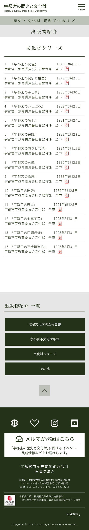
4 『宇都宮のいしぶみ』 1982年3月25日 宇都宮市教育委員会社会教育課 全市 (44, 108)
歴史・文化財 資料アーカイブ (44, 20)
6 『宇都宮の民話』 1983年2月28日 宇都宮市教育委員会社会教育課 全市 (44, 136)
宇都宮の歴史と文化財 (25, 6)
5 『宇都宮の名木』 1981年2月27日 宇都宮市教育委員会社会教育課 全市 (44, 122)
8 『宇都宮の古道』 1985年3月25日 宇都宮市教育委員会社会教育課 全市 (44, 165)
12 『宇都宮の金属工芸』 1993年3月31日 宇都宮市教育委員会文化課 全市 (44, 221)
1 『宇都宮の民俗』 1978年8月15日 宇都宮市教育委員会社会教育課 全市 (44, 66)
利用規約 (72, 514)
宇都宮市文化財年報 (44, 339)
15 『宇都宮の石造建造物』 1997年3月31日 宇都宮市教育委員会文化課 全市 (44, 249)
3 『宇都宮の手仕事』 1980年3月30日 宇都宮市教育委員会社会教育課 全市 (44, 94)
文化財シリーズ (45, 354)
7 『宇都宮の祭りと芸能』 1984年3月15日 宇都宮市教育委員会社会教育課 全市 (44, 150)
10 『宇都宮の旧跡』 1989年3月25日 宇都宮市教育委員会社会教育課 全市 (44, 193)
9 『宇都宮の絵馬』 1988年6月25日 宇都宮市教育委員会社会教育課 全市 (44, 179)
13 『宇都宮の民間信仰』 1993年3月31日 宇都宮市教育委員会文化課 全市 (44, 235)
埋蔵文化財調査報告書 (45, 324)
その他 (45, 369)
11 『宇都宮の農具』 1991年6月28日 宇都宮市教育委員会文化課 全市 (44, 207)
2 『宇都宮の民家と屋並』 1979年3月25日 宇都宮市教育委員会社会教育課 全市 (44, 80)
